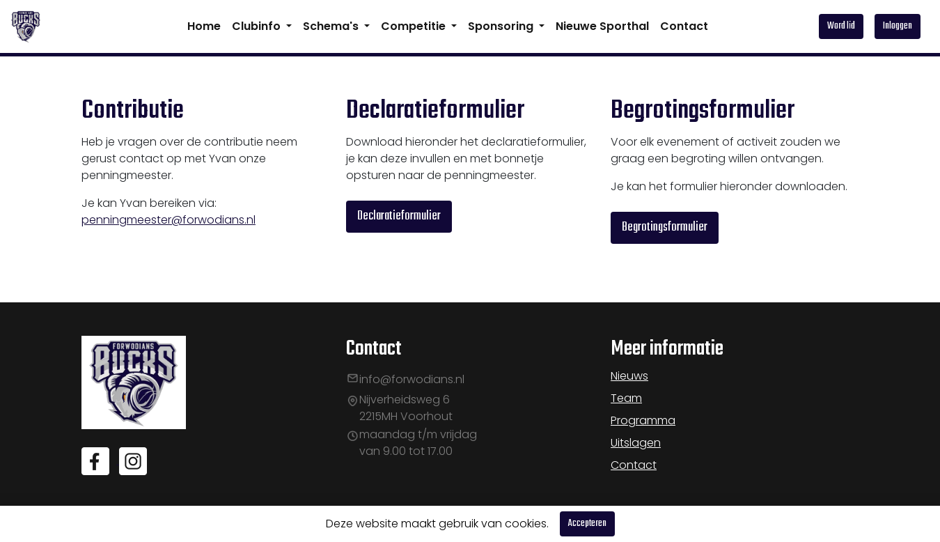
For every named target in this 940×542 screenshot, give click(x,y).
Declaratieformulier (399, 216)
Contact (684, 26)
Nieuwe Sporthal (602, 26)
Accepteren (587, 524)
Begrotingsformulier (664, 227)
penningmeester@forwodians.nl (168, 220)
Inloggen (897, 26)
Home (204, 26)
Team (626, 398)
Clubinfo (257, 26)
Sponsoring (502, 26)
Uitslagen (636, 443)
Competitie (414, 26)
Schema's (332, 26)
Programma (643, 420)
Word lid (841, 26)
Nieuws (629, 376)
